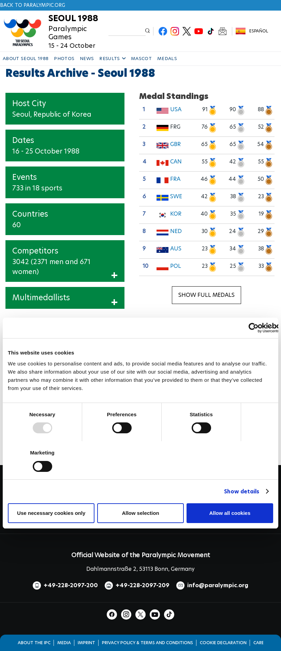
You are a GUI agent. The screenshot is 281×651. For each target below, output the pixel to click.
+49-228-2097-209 (142, 585)
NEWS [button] (87, 58)
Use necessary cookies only (51, 513)
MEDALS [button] (167, 58)
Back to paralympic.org (32, 5)
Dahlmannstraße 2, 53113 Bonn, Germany (140, 569)
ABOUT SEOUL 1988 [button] (25, 58)
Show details (241, 491)
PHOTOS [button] (64, 58)
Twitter (186, 31)
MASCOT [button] (141, 58)
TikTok (210, 31)
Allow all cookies (229, 513)
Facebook (163, 31)
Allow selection (140, 513)
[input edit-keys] (126, 31)
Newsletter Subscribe (222, 31)
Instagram (175, 31)
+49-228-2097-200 (71, 585)
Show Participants (91, 276)
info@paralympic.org (217, 585)
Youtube (198, 31)
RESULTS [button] (112, 58)
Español (258, 31)
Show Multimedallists (87, 303)
